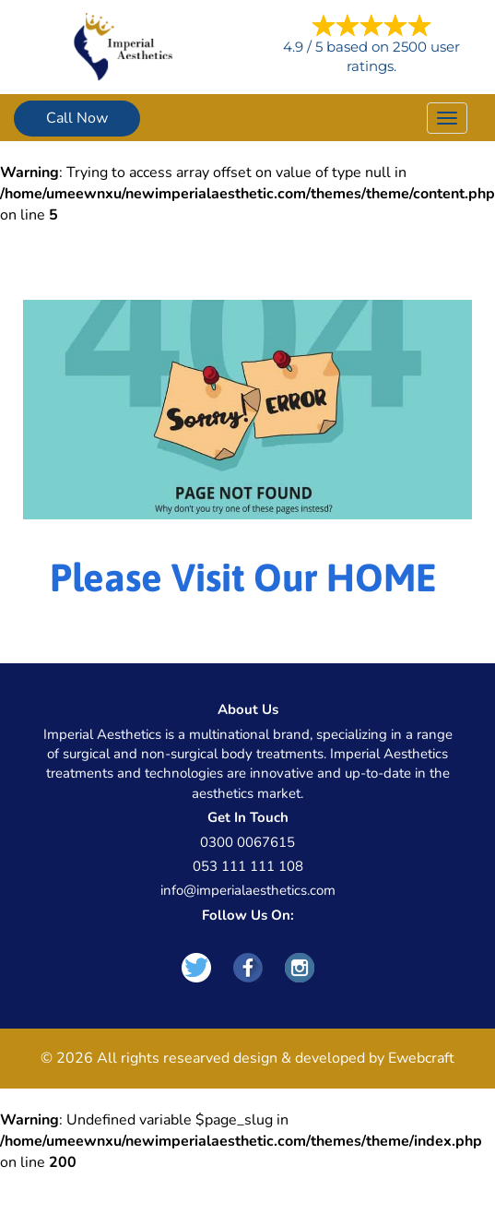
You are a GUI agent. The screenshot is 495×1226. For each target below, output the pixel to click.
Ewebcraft (421, 1058)
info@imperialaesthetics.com (248, 890)
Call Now (77, 118)
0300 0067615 (247, 842)
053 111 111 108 (248, 866)
